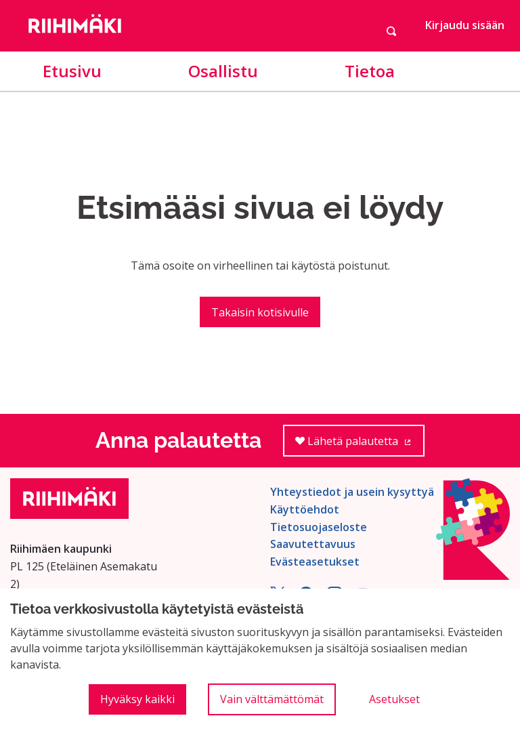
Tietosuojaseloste (318, 527)
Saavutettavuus (312, 543)
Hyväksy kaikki (137, 699)
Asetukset (394, 699)
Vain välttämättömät (272, 699)
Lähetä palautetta (360, 445)
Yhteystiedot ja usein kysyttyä (352, 491)
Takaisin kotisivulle (260, 312)
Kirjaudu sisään (464, 25)
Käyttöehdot (304, 509)
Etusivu (72, 71)
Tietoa (370, 71)
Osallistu (223, 71)
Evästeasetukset (315, 561)
